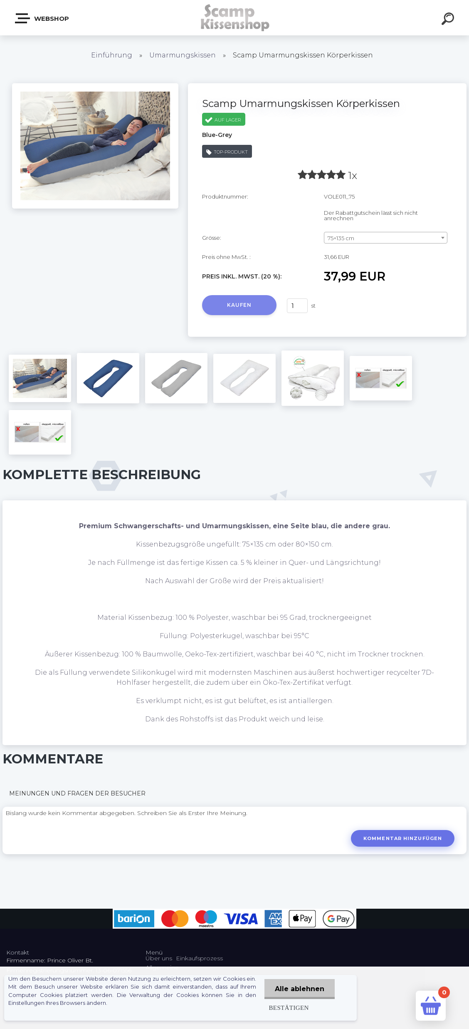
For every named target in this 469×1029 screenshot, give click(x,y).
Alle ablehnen (299, 989)
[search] (449, 20)
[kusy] (297, 305)
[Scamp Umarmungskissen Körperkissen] (95, 86)
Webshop (42, 18)
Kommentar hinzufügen (402, 838)
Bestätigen (289, 1007)
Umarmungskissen (182, 55)
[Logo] (234, 18)
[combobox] (385, 238)
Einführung (111, 55)
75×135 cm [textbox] (341, 238)
